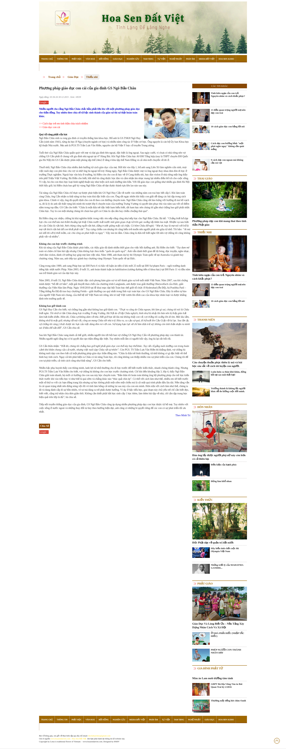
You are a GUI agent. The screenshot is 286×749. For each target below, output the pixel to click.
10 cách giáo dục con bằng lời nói (228, 126)
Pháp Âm (190, 59)
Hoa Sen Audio (226, 59)
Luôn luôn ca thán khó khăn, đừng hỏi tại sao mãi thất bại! (228, 373)
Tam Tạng (148, 59)
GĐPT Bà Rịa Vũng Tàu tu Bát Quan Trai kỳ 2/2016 (226, 685)
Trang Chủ (47, 59)
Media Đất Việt (207, 59)
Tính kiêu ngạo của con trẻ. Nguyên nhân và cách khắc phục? (228, 94)
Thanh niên (206, 319)
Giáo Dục (118, 59)
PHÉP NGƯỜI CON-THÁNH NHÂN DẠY (226, 651)
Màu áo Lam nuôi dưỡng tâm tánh (212, 678)
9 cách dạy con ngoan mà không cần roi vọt (227, 161)
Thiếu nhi (92, 77)
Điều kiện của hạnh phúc (224, 464)
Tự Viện (161, 59)
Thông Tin (62, 59)
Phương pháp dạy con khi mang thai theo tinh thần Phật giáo (219, 223)
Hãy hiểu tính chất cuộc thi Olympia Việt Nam (225, 550)
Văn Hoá (90, 59)
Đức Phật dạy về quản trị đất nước (213, 542)
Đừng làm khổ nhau (221, 481)
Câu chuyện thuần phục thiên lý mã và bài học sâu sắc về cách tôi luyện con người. (217, 364)
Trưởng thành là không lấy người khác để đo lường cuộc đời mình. (228, 390)
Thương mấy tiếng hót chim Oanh (228, 700)
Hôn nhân (204, 407)
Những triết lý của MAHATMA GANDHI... (227, 566)
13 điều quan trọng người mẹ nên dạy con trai (228, 111)
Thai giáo (204, 178)
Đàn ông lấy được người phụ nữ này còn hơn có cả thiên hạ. (219, 457)
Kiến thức (205, 499)
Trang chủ (54, 77)
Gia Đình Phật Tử (210, 668)
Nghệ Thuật (175, 59)
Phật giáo (205, 583)
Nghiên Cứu (133, 59)
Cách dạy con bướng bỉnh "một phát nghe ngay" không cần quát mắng (227, 146)
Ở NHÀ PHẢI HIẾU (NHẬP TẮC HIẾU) (227, 634)
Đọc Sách (46, 67)
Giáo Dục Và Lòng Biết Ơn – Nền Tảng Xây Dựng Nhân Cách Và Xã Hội (218, 625)
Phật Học (77, 59)
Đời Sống (104, 59)
